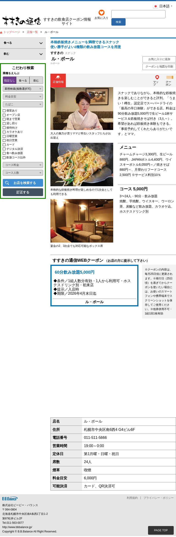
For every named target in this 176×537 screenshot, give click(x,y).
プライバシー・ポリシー (158, 498)
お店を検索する (25, 184)
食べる (23, 81)
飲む (36, 81)
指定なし (9, 81)
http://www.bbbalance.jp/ (17, 527)
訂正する (22, 193)
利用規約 (132, 498)
